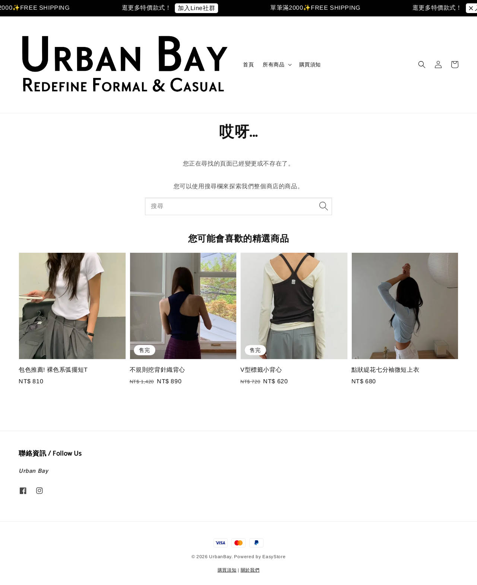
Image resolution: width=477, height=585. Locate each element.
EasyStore (273, 556)
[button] (422, 64)
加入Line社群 (201, 8)
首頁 (248, 64)
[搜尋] (323, 206)
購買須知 (310, 64)
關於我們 (250, 570)
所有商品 (273, 64)
